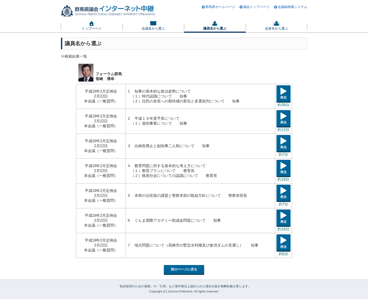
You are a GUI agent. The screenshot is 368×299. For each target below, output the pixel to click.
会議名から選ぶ (153, 28)
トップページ (91, 28)
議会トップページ (256, 7)
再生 (283, 97)
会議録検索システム (292, 7)
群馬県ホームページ (220, 7)
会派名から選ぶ (276, 28)
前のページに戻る (184, 269)
